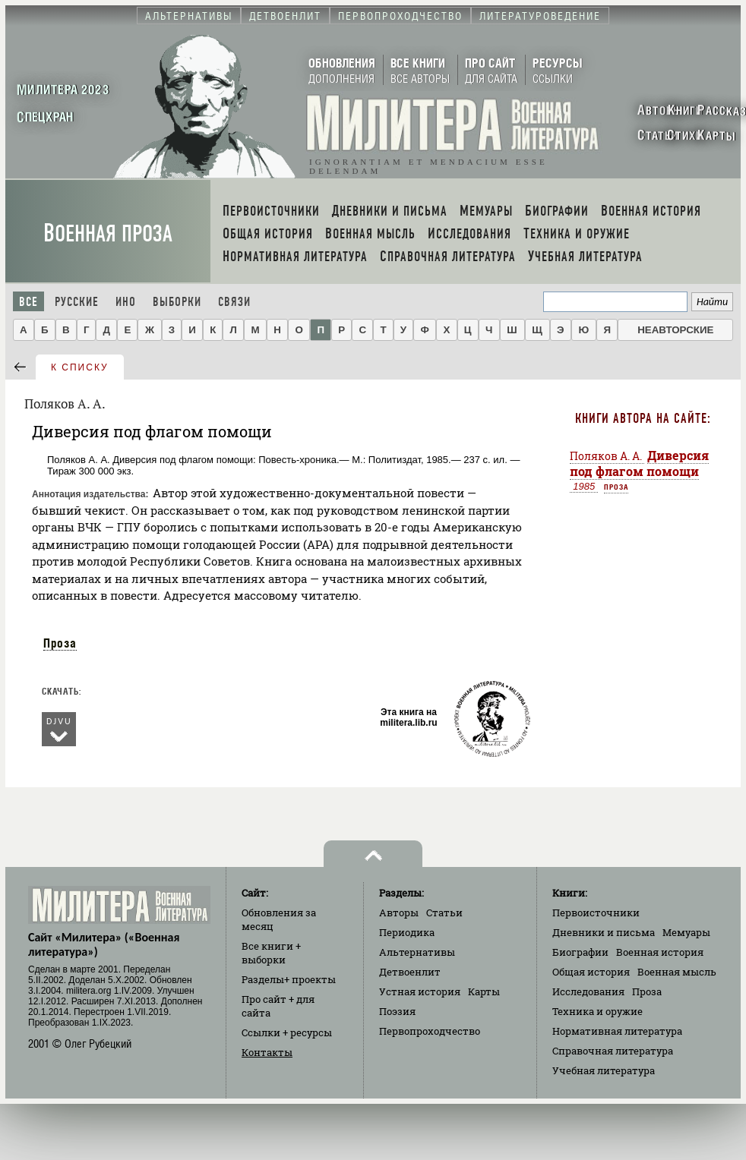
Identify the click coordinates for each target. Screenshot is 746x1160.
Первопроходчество (429, 1031)
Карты (484, 991)
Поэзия (397, 1011)
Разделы (289, 979)
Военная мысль (676, 972)
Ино (125, 302)
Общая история (591, 972)
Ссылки (287, 1032)
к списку (80, 367)
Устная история (419, 991)
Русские (77, 302)
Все (28, 302)
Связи (234, 302)
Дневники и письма (603, 932)
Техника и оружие (597, 1011)
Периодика (407, 932)
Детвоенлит (410, 972)
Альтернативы (417, 952)
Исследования (588, 991)
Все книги (271, 952)
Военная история (659, 952)
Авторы (399, 912)
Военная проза (107, 233)
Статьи (444, 912)
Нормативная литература (617, 1031)
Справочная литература (612, 1051)
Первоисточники (596, 912)
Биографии (580, 952)
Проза (60, 643)
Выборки (177, 302)
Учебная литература (603, 1070)
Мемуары (686, 932)
